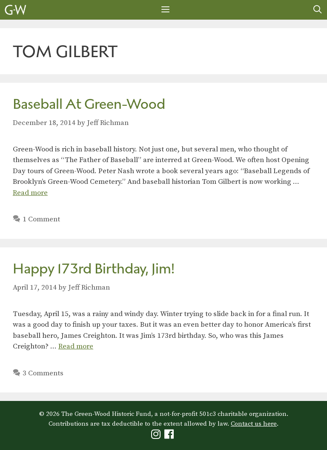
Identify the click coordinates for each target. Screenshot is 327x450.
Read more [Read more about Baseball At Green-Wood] (30, 192)
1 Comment (41, 219)
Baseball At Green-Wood (89, 104)
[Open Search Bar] (317, 10)
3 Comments (43, 373)
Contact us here (254, 424)
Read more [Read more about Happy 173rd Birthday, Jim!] (75, 346)
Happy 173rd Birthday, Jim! (94, 268)
